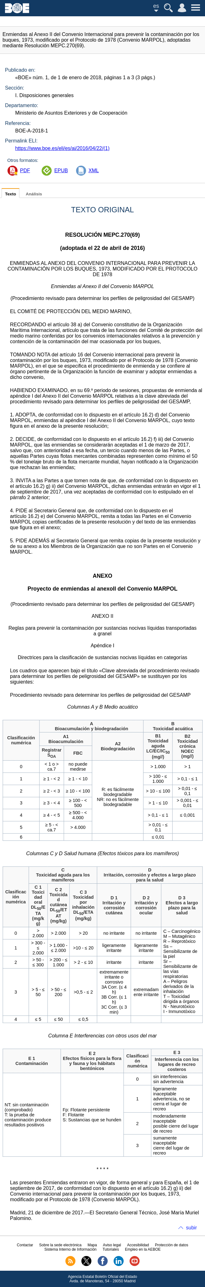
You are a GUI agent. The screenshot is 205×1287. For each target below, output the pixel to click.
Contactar (25, 1245)
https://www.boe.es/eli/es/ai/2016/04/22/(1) (62, 148)
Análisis (34, 194)
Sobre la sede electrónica (60, 1245)
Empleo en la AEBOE (143, 1249)
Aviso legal (112, 1245)
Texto (10, 194)
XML (94, 170)
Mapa (92, 1245)
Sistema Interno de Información (70, 1249)
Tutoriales (111, 1249)
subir (191, 1227)
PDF (25, 170)
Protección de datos (171, 1245)
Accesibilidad (138, 1245)
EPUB (61, 170)
